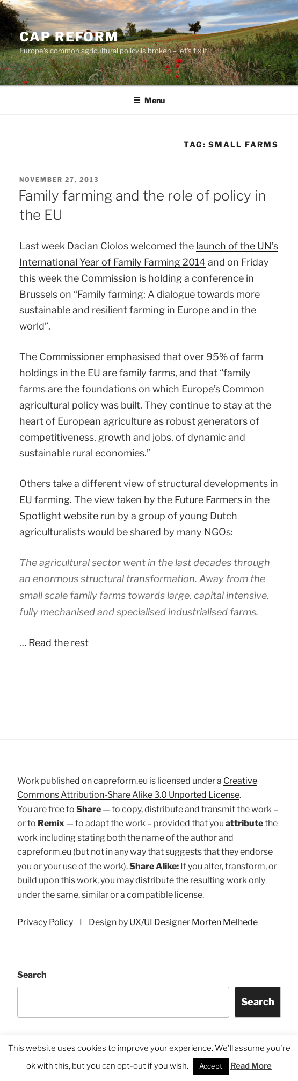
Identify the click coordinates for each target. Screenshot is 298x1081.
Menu (149, 100)
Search (32, 975)
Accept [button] (210, 1066)
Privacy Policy (46, 922)
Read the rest (58, 642)
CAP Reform (69, 37)
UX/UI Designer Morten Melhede (193, 922)
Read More (251, 1066)
